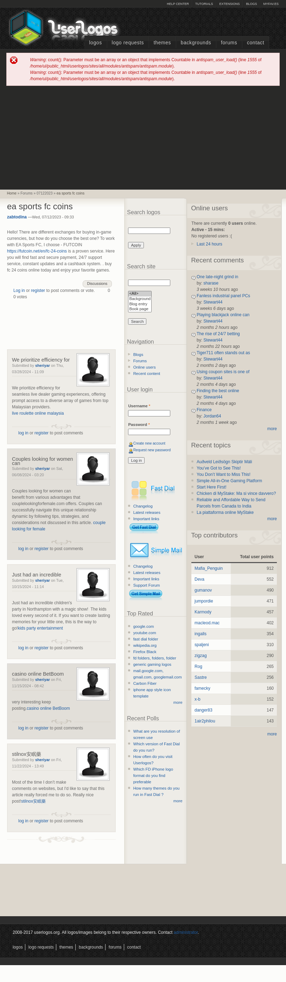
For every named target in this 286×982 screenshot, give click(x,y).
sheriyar (42, 365)
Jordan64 (212, 416)
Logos (95, 42)
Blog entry (139, 304)
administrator (186, 932)
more (178, 702)
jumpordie (204, 601)
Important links (146, 519)
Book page (139, 309)
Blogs (251, 4)
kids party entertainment (40, 628)
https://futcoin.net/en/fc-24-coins (37, 251)
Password (139, 424)
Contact (255, 42)
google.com (143, 626)
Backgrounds (196, 42)
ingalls (200, 633)
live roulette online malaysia (38, 413)
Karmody (203, 612)
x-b (198, 699)
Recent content (146, 373)
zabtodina (17, 217)
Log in (19, 290)
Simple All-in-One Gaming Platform (229, 480)
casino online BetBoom (38, 674)
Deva (199, 579)
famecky (202, 688)
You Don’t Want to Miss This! (223, 474)
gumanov (203, 590)
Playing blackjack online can (223, 314)
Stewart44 (212, 302)
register (38, 290)
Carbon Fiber (145, 683)
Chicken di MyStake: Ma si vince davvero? (236, 493)
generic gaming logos (152, 664)
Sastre (201, 677)
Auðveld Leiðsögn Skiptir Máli (224, 461)
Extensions (229, 4)
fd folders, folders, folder (154, 658)
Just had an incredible (36, 575)
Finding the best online (218, 390)
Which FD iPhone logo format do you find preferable (153, 775)
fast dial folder (145, 639)
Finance (204, 409)
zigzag (201, 655)
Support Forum (146, 585)
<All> (139, 293)
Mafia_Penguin (209, 568)
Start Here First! (212, 487)
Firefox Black (145, 652)
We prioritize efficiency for (41, 360)
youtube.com (144, 633)
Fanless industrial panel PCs (223, 295)
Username (139, 406)
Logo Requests (128, 42)
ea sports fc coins (70, 193)
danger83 (203, 710)
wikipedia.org (145, 645)
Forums (229, 42)
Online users (144, 367)
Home (12, 193)
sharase (210, 283)
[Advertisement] (143, 137)
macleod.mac (207, 622)
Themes (162, 42)
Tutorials (204, 4)
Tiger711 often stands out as (223, 352)
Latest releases (146, 512)
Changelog (143, 506)
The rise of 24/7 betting (218, 333)
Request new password (152, 450)
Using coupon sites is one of (223, 371)
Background (139, 299)
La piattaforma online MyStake (225, 512)
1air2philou (205, 721)
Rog (198, 666)
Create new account (149, 443)
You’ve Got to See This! (219, 468)
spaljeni (202, 644)
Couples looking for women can (42, 461)
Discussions (97, 283)
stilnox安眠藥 (26, 754)
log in (23, 433)
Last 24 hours (209, 244)
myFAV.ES (271, 4)
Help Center (178, 4)
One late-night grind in (217, 276)
